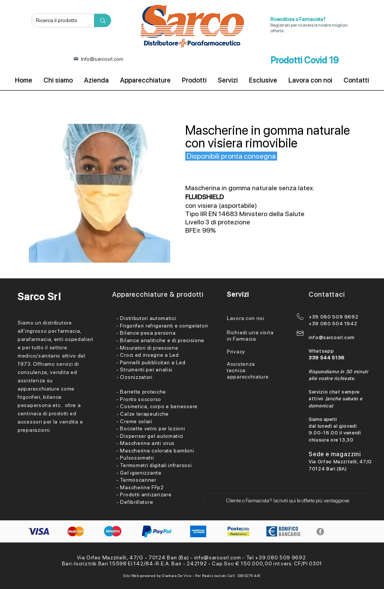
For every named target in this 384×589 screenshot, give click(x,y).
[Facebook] (320, 531)
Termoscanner (138, 480)
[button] (287, 500)
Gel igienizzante (140, 473)
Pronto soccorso (140, 399)
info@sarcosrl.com (332, 337)
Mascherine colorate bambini (157, 451)
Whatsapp (321, 351)
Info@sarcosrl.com (102, 59)
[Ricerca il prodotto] (57, 20)
